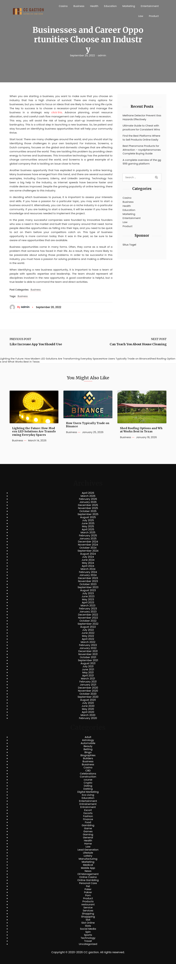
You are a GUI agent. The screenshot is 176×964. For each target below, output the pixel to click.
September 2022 (88, 623)
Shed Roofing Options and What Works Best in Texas (141, 430)
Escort (88, 810)
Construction (88, 776)
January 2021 (88, 684)
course (88, 779)
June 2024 (88, 559)
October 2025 (88, 511)
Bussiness (88, 764)
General (88, 837)
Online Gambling (88, 880)
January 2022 (88, 648)
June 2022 (88, 632)
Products (87, 901)
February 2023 (88, 608)
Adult (88, 737)
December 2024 (88, 541)
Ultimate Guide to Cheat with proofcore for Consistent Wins (141, 127)
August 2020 (88, 699)
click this (56, 112)
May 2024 (88, 562)
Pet (88, 886)
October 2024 (88, 547)
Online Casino (88, 877)
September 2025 (88, 514)
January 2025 (88, 538)
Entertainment (150, 6)
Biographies (88, 755)
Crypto (88, 782)
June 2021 (88, 669)
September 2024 (88, 550)
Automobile (88, 743)
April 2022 (88, 639)
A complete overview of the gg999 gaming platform (142, 162)
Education (110, 6)
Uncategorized (88, 944)
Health (94, 6)
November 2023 (88, 581)
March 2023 (88, 605)
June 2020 (88, 705)
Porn (88, 895)
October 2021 (88, 657)
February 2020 (88, 718)
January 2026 (88, 502)
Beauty (88, 746)
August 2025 (88, 517)
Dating (88, 785)
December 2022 (88, 614)
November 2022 (88, 617)
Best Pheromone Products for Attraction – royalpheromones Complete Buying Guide (142, 149)
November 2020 (88, 690)
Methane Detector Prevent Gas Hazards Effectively (142, 117)
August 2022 (88, 626)
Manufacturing (88, 858)
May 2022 (88, 635)
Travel (88, 941)
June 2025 (88, 523)
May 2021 (88, 672)
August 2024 (88, 553)
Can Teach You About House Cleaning (138, 344)
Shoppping (88, 916)
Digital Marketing (88, 791)
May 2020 (88, 709)
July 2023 (88, 593)
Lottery (88, 855)
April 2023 (88, 602)
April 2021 (88, 675)
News (88, 871)
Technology (88, 937)
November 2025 (88, 508)
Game (88, 828)
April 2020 (88, 712)
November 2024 (88, 544)
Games (87, 831)
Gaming (88, 834)
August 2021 (87, 663)
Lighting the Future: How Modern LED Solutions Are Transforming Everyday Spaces (34, 431)
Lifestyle (88, 852)
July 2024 (88, 556)
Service (87, 907)
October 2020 (88, 693)
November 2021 (88, 654)
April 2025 (88, 529)
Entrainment (88, 807)
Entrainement (88, 804)
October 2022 (87, 620)
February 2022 (88, 645)
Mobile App (88, 867)
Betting (88, 749)
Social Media (88, 928)
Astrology (88, 740)
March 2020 (88, 715)
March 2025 (88, 532)
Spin (88, 931)
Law (140, 16)
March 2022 (88, 642)
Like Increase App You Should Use (36, 344)
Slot (88, 919)
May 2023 (88, 599)
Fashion (88, 816)
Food (88, 822)
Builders (88, 758)
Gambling (88, 825)
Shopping (88, 913)
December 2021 (88, 651)
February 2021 (88, 681)
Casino (63, 6)
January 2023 (88, 611)
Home (88, 843)
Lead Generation (87, 849)
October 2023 (88, 584)
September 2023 (88, 587)
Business (78, 6)
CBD (88, 770)
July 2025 (88, 520)
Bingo (87, 752)
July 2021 (88, 666)
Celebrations (88, 773)
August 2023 (88, 590)
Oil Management (88, 874)
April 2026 (88, 492)
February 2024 (88, 572)
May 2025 (88, 526)
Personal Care (88, 883)
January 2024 (88, 575)
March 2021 (88, 678)
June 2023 (88, 596)
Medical (88, 864)
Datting (88, 788)
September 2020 (88, 696)
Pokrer (88, 892)
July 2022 (88, 629)
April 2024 (88, 565)
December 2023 (88, 578)
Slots (88, 925)
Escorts (88, 813)
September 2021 (88, 660)
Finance (88, 819)
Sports (88, 934)
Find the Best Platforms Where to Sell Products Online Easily (141, 137)
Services (88, 910)
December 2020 (88, 687)
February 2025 (88, 535)
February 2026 (88, 499)
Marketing (129, 6)
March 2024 (88, 569)
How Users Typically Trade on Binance (87, 425)
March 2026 (88, 495)
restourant (87, 904)
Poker (88, 889)
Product (154, 16)
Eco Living (88, 794)
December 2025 (88, 505)
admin (102, 55)
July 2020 (88, 702)
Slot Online (88, 922)
